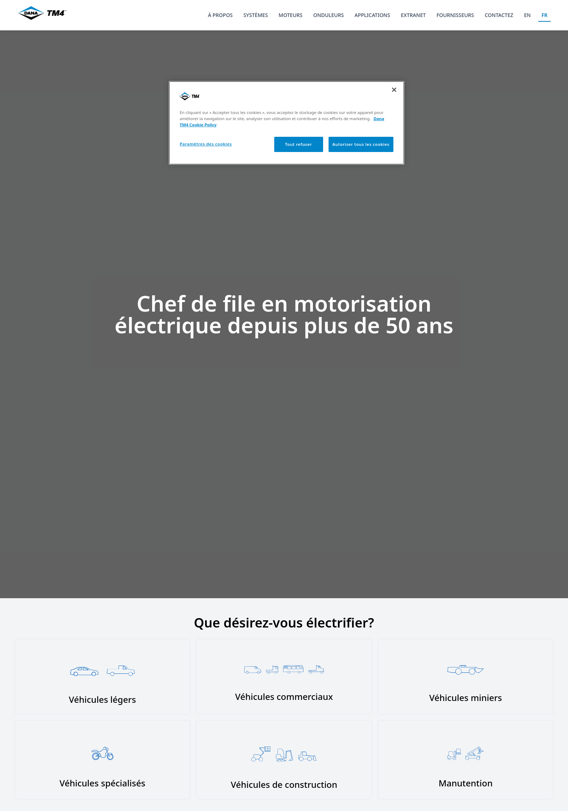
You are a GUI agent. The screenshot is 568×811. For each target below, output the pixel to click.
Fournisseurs (455, 15)
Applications (372, 15)
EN (527, 15)
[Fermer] (394, 90)
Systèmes (255, 15)
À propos (220, 15)
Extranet (413, 15)
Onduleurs (328, 15)
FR (545, 15)
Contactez (499, 15)
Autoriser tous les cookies (361, 144)
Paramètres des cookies (206, 144)
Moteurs (290, 15)
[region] (286, 123)
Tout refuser (298, 144)
